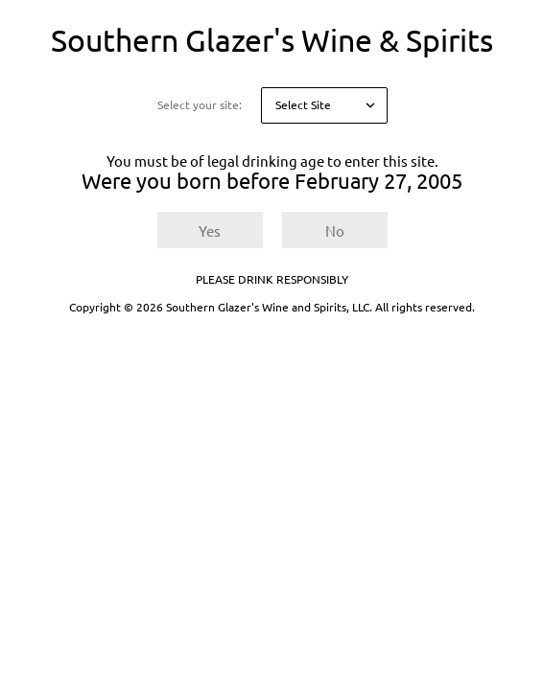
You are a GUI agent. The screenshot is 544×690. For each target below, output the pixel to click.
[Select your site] (324, 105)
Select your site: (199, 105)
